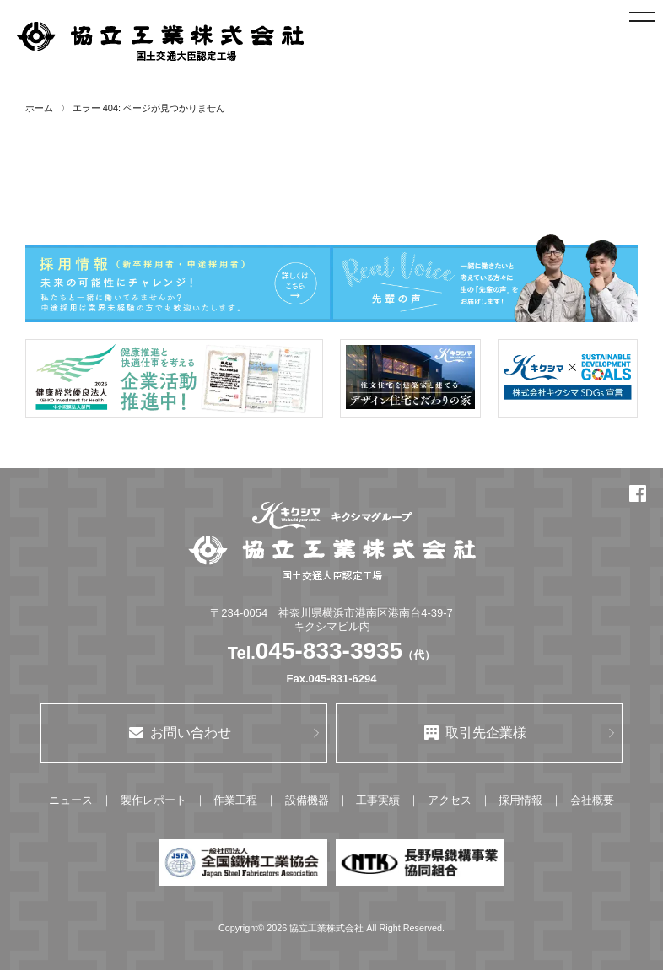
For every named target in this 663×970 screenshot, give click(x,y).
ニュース (71, 800)
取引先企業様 (475, 732)
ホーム (39, 108)
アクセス (450, 800)
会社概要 (592, 800)
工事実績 (378, 800)
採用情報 (520, 800)
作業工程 (235, 800)
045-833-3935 (329, 651)
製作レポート (153, 800)
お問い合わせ (180, 732)
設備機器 (307, 800)
